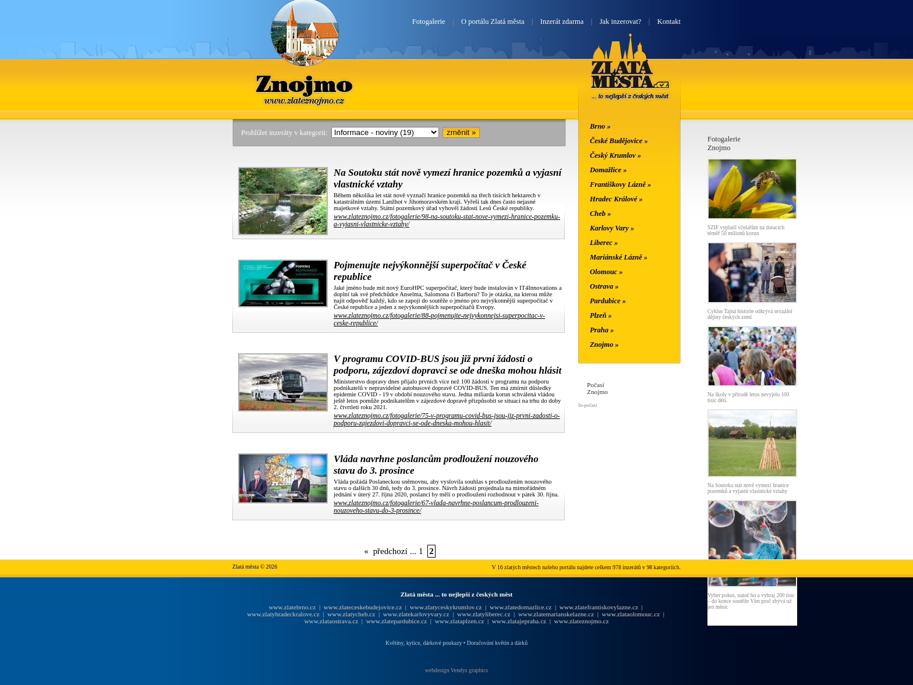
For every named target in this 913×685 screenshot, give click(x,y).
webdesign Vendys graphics (456, 670)
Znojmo (304, 83)
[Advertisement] (162, 309)
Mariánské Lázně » (618, 257)
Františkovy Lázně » (620, 184)
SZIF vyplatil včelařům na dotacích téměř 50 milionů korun (745, 230)
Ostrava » (604, 286)
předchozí (390, 551)
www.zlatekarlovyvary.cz (416, 614)
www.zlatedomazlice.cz (520, 607)
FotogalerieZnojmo (724, 143)
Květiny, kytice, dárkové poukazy (423, 643)
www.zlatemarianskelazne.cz (556, 614)
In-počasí (587, 405)
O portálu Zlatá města (492, 21)
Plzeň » (601, 315)
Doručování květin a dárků (497, 643)
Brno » (600, 126)
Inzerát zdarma (561, 21)
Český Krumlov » (615, 155)
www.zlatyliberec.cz (483, 614)
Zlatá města (630, 80)
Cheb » (600, 214)
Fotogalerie (428, 21)
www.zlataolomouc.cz (631, 614)
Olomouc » (606, 272)
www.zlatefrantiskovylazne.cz (599, 607)
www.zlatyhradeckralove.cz (283, 614)
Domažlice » (608, 170)
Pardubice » (608, 301)
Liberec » (604, 243)
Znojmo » (604, 344)
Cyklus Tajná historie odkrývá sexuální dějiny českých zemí (749, 314)
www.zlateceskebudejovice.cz (363, 607)
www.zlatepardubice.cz (396, 620)
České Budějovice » (619, 141)
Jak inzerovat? (621, 21)
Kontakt (669, 21)
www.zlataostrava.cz (331, 620)
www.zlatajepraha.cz (519, 620)
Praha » (602, 330)
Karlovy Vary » (612, 228)
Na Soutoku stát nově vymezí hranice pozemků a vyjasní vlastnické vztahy (748, 488)
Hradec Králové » (616, 199)
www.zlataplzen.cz (459, 620)
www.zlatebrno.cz (292, 607)
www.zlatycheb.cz (351, 614)
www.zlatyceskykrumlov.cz (446, 607)
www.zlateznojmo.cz (581, 620)
